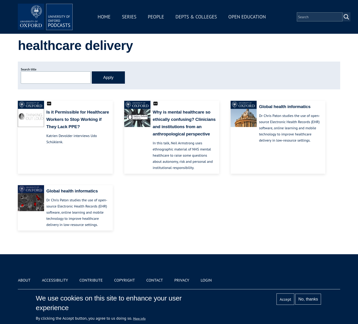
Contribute (91, 280)
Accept (285, 299)
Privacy (181, 280)
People (156, 17)
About (24, 280)
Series (129, 17)
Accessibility (55, 280)
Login (206, 280)
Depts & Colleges (196, 17)
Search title (28, 69)
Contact (154, 280)
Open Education (247, 17)
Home (104, 17)
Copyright (124, 280)
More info (139, 318)
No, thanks (308, 299)
